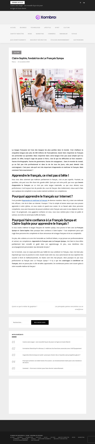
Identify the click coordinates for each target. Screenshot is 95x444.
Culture (67, 27)
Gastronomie (78, 40)
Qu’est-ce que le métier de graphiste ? (24, 306)
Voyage (74, 34)
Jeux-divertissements (18, 40)
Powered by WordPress (17, 435)
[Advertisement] (47, 131)
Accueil (13, 27)
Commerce (51, 34)
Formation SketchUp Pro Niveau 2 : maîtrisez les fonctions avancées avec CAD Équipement (52, 348)
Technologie (35, 27)
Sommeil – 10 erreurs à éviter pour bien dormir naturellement (43, 368)
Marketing (40, 34)
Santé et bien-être (17, 34)
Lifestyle (47, 27)
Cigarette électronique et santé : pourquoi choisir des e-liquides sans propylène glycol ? (51, 355)
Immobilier (63, 34)
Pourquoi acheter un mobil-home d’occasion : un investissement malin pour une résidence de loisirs (52, 361)
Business (23, 27)
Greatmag (33, 435)
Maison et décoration (38, 40)
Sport (57, 27)
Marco (14, 62)
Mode (30, 34)
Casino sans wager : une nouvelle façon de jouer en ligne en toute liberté (46, 342)
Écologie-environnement (60, 40)
